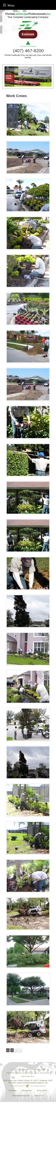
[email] (35, 1083)
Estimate (28, 34)
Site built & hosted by (28, 1086)
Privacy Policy (42, 1090)
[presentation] (28, 120)
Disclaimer (13, 1090)
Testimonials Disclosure (20, 1096)
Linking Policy (26, 1090)
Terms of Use (39, 1096)
